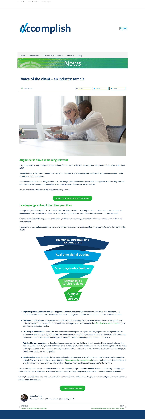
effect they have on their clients (107, 323)
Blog (25, 1)
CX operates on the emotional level (78, 360)
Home (19, 1)
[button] (83, 88)
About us (70, 56)
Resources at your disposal (52, 56)
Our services (34, 56)
